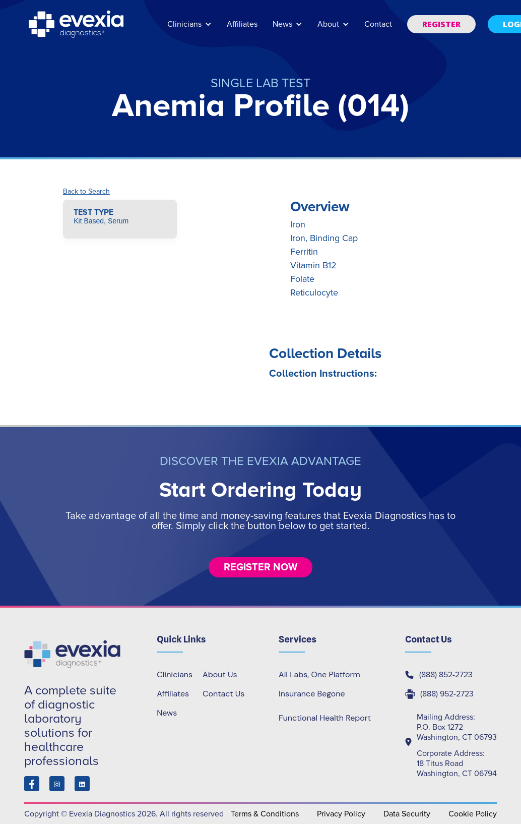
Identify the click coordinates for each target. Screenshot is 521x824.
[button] (189, 29)
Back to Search (86, 192)
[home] (77, 24)
